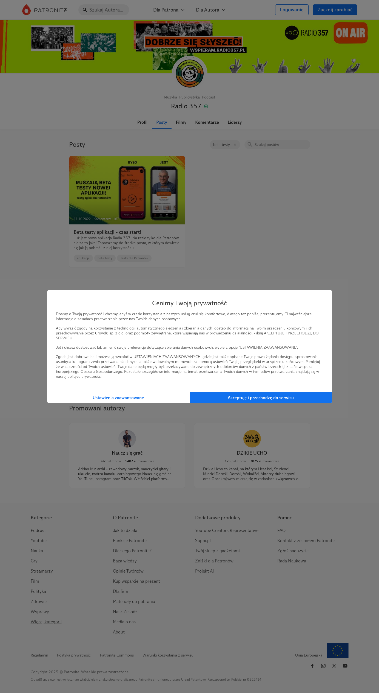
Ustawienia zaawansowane (118, 398)
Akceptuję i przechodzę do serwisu (261, 398)
